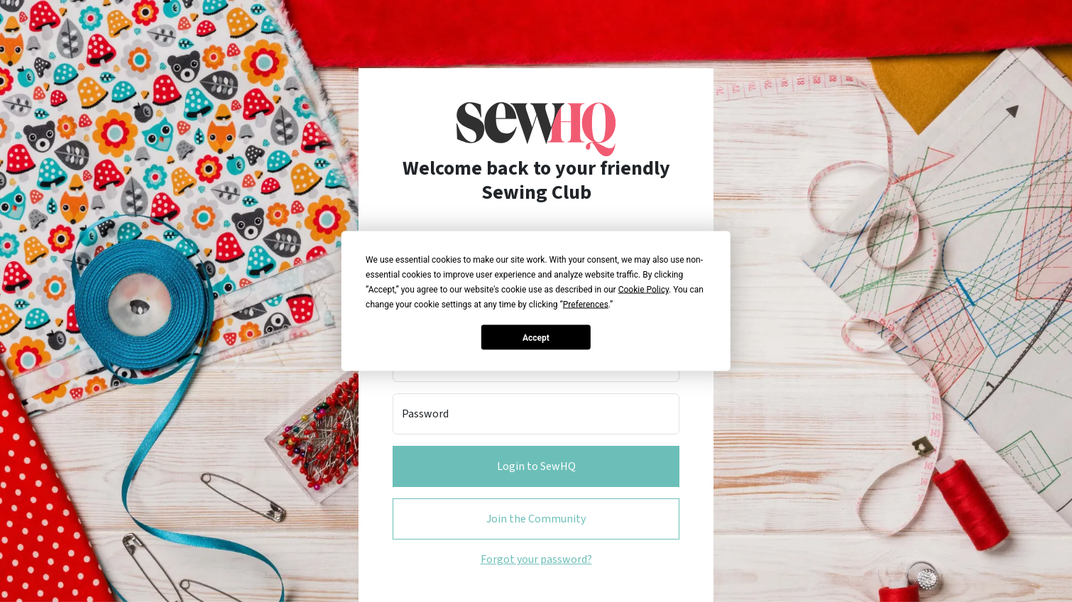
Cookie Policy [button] (643, 290)
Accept (536, 337)
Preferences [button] (585, 305)
